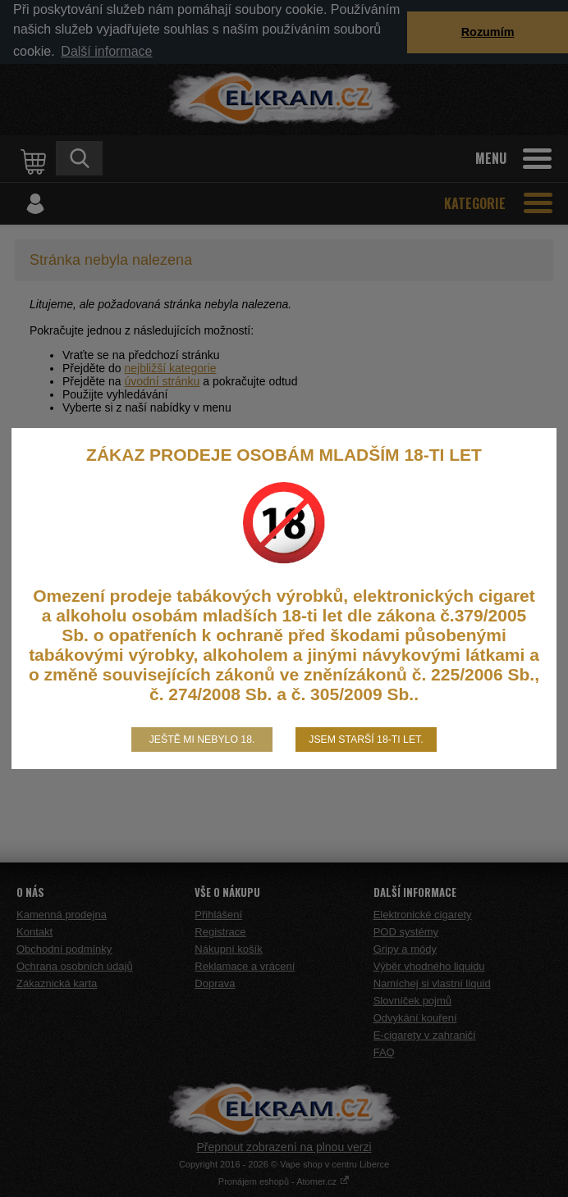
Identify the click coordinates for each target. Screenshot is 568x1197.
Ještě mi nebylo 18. (202, 739)
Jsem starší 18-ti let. (366, 739)
